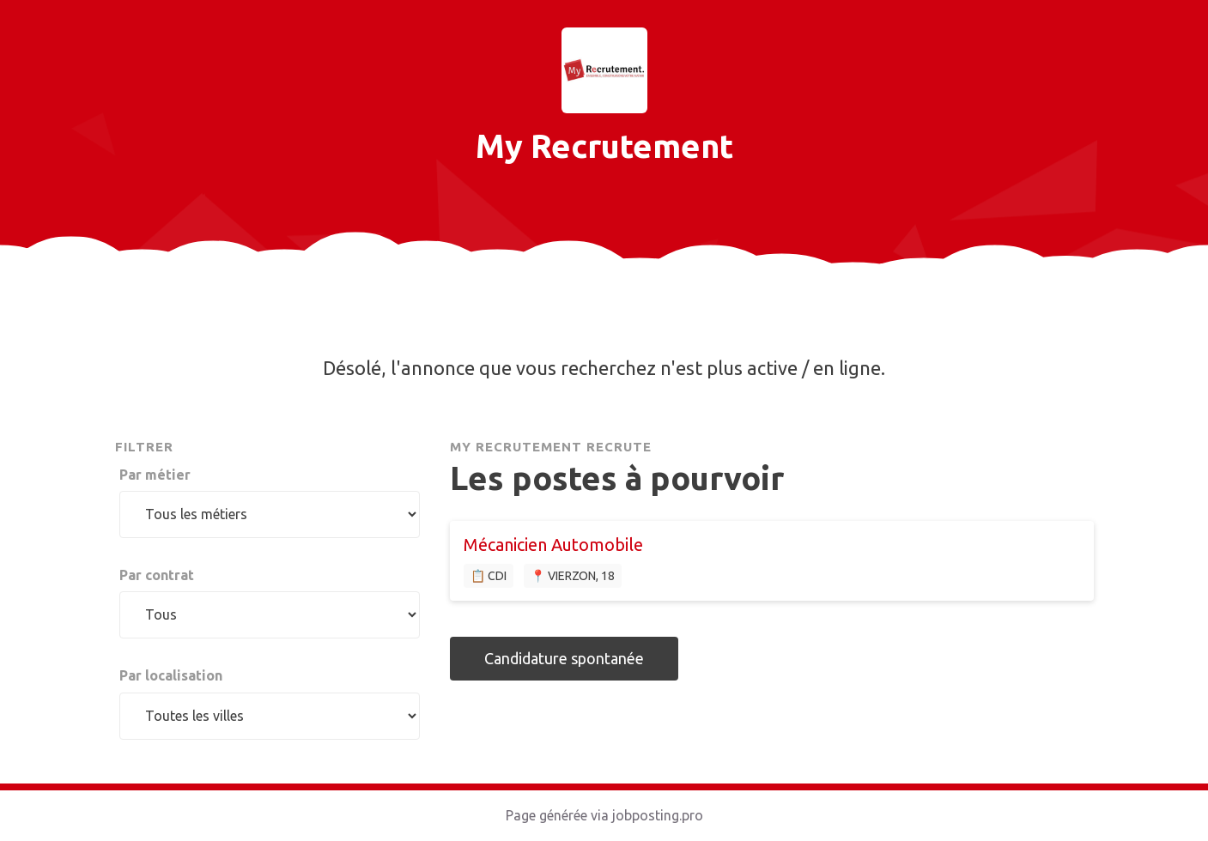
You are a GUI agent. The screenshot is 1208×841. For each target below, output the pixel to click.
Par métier (155, 474)
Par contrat (156, 575)
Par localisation (170, 675)
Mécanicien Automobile (553, 544)
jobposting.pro (657, 815)
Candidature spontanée (564, 658)
